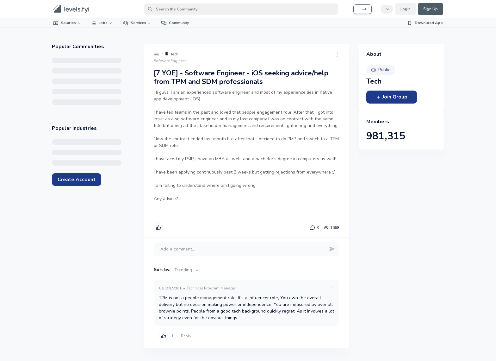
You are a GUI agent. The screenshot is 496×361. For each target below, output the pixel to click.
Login (405, 8)
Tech (174, 54)
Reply (186, 336)
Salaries (67, 22)
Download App (425, 22)
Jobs (102, 22)
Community (175, 22)
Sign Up (430, 8)
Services (137, 22)
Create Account (77, 179)
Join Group (391, 96)
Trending (187, 270)
